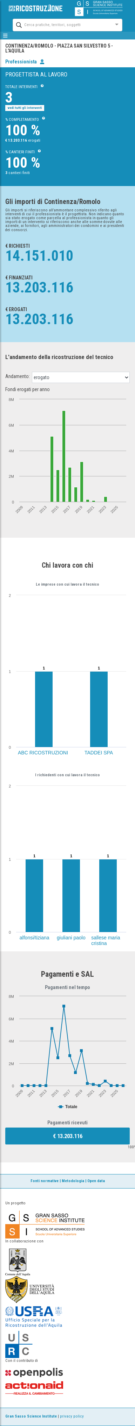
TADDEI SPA (99, 752)
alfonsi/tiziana (34, 937)
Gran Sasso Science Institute (31, 1416)
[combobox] (61, 24)
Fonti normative (45, 1181)
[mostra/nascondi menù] (5, 35)
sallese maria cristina (105, 940)
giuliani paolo (71, 937)
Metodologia (73, 1181)
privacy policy (72, 1416)
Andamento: (17, 376)
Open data (96, 1181)
